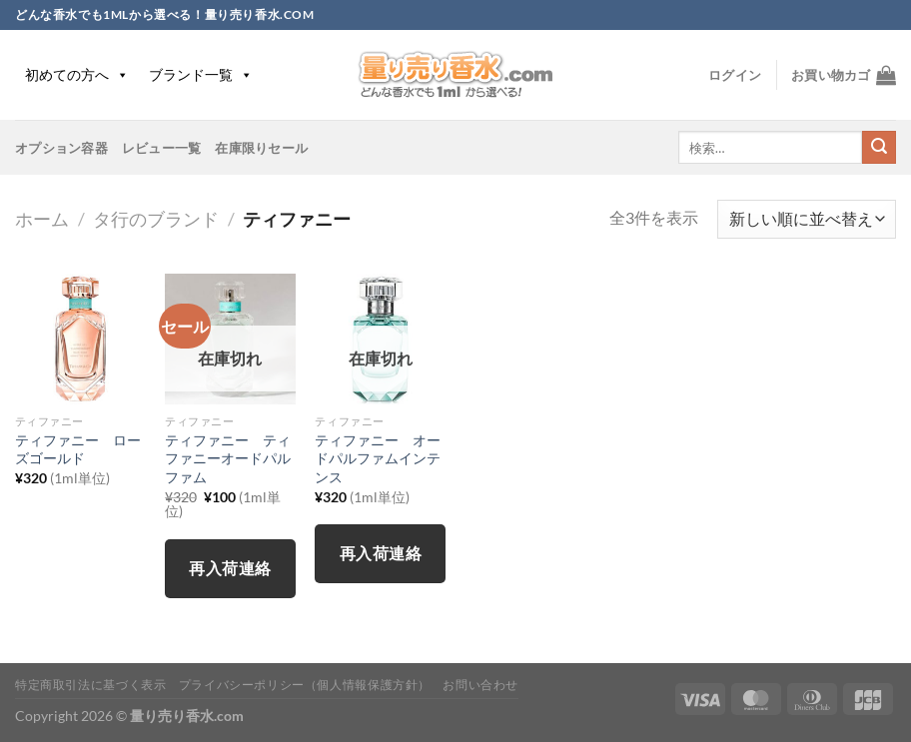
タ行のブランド (156, 219)
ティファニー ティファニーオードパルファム (228, 458)
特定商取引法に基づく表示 (90, 684)
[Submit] (879, 148)
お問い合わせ (480, 684)
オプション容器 (61, 148)
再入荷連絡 (230, 568)
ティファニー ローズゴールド (78, 449)
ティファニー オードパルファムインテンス (378, 458)
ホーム (42, 219)
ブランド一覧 (201, 74)
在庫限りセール (261, 148)
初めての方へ (77, 74)
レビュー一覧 (162, 148)
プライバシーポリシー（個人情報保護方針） (305, 684)
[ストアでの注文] (806, 219)
